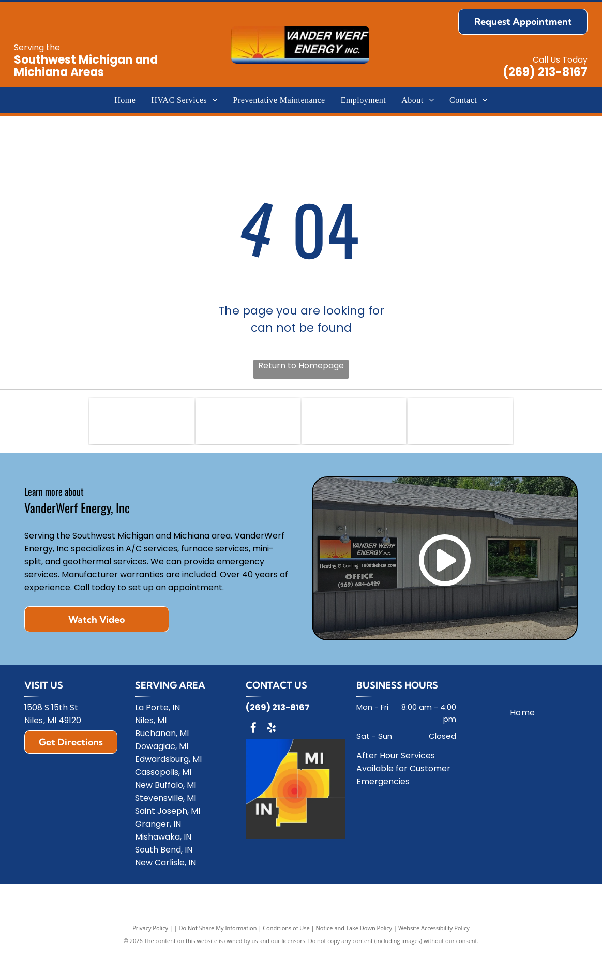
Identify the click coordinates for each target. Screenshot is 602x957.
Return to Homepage (301, 365)
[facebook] (253, 734)
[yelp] (271, 734)
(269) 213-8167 (545, 72)
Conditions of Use (286, 932)
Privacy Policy (150, 932)
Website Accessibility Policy (434, 932)
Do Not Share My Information (218, 932)
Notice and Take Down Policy (354, 932)
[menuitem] (125, 99)
